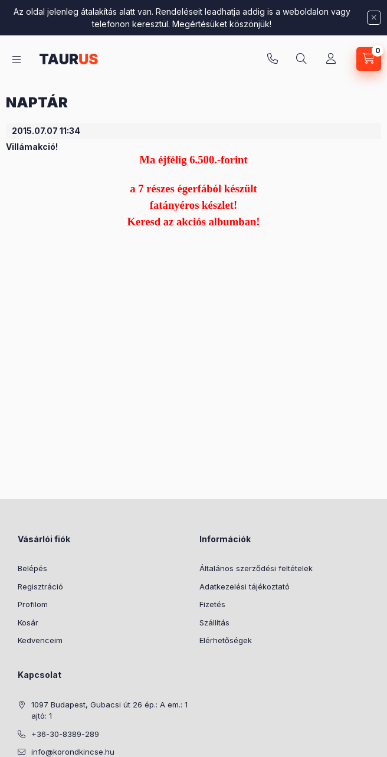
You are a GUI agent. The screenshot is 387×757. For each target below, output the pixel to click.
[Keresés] (301, 59)
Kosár (28, 622)
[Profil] (331, 59)
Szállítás (214, 622)
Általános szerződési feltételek (256, 568)
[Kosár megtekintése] (368, 59)
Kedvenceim (40, 640)
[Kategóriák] (16, 59)
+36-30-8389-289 (272, 59)
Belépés (32, 568)
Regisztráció (40, 586)
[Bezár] (374, 18)
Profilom (33, 604)
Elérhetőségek (225, 640)
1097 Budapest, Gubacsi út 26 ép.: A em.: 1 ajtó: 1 (109, 710)
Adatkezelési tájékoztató (244, 586)
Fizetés (212, 604)
